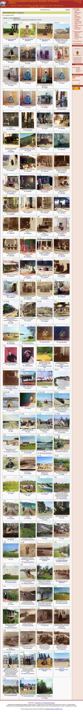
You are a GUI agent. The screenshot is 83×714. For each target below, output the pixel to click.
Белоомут (29, 320)
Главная (13, 5)
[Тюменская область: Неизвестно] (63, 582)
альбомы (77, 13)
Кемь (12, 431)
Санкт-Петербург (46, 341)
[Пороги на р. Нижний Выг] (46, 452)
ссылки (76, 38)
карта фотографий (78, 12)
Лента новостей (76, 76)
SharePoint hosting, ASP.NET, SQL (53, 709)
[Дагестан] (11, 471)
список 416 (77, 29)
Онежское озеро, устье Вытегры (45, 670)
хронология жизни (77, 33)
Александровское (63, 498)
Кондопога (62, 432)
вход (80, 2)
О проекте (20, 5)
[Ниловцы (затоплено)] (29, 583)
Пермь (11, 322)
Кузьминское (12, 343)
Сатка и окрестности (29, 343)
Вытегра (29, 388)
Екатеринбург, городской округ (46, 366)
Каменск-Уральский (28, 625)
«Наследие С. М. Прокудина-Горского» (45, 702)
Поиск (50, 5)
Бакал (45, 538)
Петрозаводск (46, 410)
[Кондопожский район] (12, 695)
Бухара (12, 62)
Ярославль (28, 473)
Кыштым (12, 539)
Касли (45, 519)
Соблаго (46, 697)
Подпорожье (29, 452)
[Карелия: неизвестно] (63, 451)
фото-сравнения (77, 16)
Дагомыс (29, 408)
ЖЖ (37, 7)
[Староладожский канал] (29, 603)
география (77, 10)
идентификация (79, 25)
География (36, 5)
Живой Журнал (76, 80)
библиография (78, 37)
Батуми (45, 128)
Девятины (45, 493)
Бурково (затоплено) (12, 582)
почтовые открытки (77, 20)
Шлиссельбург (62, 388)
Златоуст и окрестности (11, 675)
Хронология (43, 5)
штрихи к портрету (77, 35)
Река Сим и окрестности (28, 539)
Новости (42, 7)
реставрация (78, 17)
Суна (12, 559)
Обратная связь (58, 5)
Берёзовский (12, 649)
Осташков (62, 42)
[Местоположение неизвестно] (12, 40)
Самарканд (45, 149)
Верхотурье (46, 625)
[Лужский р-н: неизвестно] (12, 451)
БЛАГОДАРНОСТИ (77, 43)
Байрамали (45, 474)
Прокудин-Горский (77, 31)
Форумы (32, 7)
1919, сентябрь (76, 67)
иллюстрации (78, 21)
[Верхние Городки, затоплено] (46, 560)
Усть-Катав (11, 518)
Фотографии (27, 5)
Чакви (62, 474)
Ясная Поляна (62, 108)
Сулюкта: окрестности (29, 561)
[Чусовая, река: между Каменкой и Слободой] (62, 561)
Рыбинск (46, 107)
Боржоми (63, 128)
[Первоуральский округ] (45, 583)
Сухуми (12, 604)
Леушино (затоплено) (63, 603)
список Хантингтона (78, 27)
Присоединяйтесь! (77, 41)
